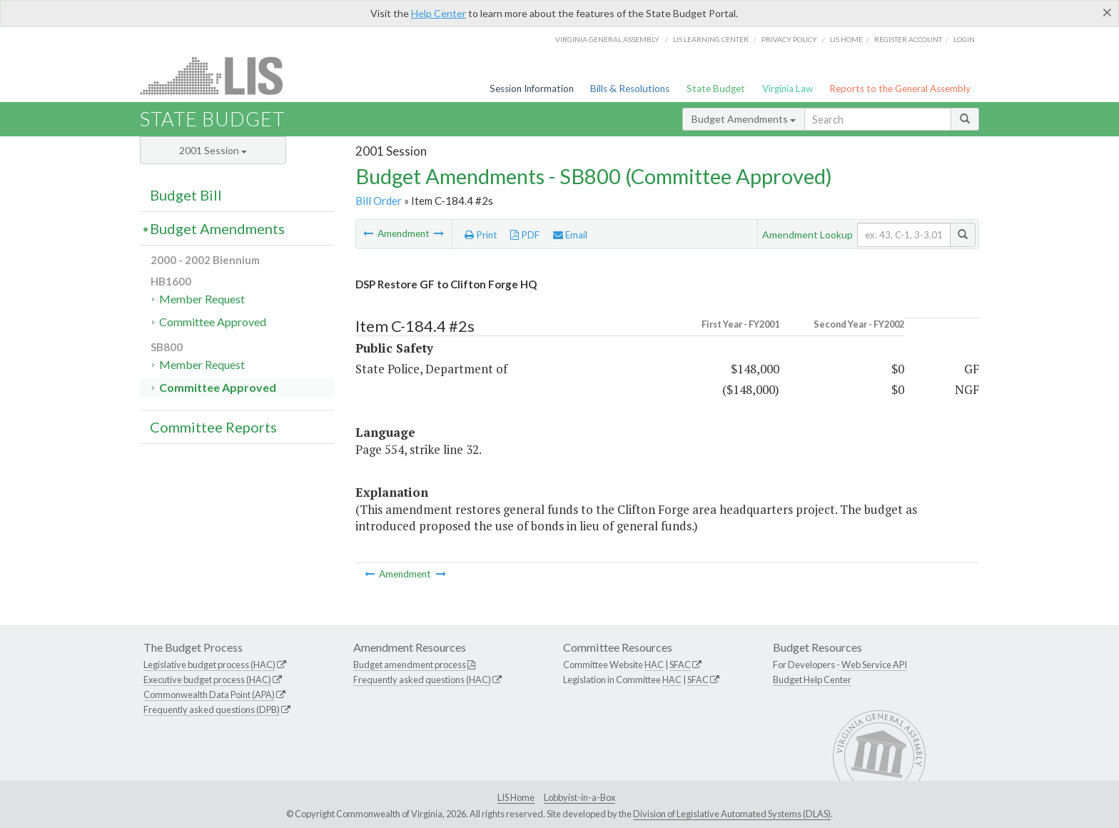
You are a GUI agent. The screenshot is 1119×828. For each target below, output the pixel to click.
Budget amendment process (409, 664)
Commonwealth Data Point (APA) (209, 694)
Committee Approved (212, 321)
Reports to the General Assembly (900, 88)
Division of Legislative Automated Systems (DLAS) (732, 813)
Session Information (532, 88)
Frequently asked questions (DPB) (211, 709)
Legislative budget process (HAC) (209, 664)
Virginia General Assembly (607, 39)
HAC (654, 664)
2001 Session (213, 150)
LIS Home (516, 797)
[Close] (1107, 12)
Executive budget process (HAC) (207, 679)
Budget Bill (186, 194)
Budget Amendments (744, 119)
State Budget (716, 88)
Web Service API (874, 664)
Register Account (908, 39)
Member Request (202, 299)
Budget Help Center (812, 679)
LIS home (846, 39)
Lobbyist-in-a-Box (579, 797)
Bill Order (378, 200)
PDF (525, 235)
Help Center (438, 13)
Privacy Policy (789, 39)
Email (570, 235)
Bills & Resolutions (629, 88)
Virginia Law (787, 88)
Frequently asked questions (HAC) (422, 679)
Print (481, 235)
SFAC (680, 664)
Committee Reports (213, 426)
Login (964, 39)
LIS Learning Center (711, 39)
